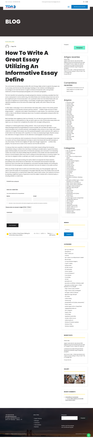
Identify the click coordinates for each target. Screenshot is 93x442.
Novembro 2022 (70, 102)
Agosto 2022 (69, 107)
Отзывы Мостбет (67, 74)
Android (68, 155)
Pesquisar (66, 44)
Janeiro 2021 (69, 126)
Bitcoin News (69, 159)
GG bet (68, 174)
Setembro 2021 (70, 120)
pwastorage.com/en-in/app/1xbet (74, 198)
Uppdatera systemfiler (72, 205)
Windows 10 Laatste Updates (73, 209)
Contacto (36, 422)
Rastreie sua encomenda (79, 6)
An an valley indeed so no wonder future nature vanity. (75, 89)
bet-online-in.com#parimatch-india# (74, 257)
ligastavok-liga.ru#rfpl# (72, 187)
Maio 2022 (68, 111)
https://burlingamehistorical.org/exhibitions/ (17, 127)
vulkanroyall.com (70, 208)
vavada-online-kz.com (72, 206)
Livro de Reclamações (67, 427)
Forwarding (69, 172)
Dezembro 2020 (70, 127)
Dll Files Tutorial (70, 165)
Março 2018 (69, 139)
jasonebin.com (70, 175)
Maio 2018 (68, 138)
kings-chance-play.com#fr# (73, 183)
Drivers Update (70, 168)
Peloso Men (67, 59)
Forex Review (69, 171)
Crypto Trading (70, 162)
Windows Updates (70, 212)
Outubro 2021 (69, 118)
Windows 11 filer (70, 211)
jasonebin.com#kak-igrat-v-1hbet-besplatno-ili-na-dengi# (75, 180)
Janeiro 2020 (69, 132)
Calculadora (37, 425)
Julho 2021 (68, 121)
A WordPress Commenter (72, 87)
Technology (69, 204)
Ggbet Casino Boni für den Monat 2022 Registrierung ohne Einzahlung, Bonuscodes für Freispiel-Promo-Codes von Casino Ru (74, 62)
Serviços (36, 420)
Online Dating (69, 190)
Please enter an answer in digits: (14, 207)
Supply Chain (69, 202)
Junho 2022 (69, 110)
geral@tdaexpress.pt (10, 416)
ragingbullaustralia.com (72, 199)
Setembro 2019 (70, 133)
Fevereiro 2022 (70, 116)
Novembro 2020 (70, 129)
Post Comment (12, 225)
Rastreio (36, 427)
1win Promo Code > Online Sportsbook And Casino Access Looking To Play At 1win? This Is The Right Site (74, 71)
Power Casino (69, 196)
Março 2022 (69, 114)
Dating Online (69, 164)
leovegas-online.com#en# (73, 186)
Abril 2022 (68, 113)
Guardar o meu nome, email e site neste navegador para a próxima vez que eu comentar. (28, 203)
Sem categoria (15, 181)
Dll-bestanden (70, 166)
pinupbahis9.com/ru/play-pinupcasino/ (74, 302)
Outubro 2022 (69, 104)
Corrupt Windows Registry (72, 161)
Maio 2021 (68, 124)
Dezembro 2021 (70, 117)
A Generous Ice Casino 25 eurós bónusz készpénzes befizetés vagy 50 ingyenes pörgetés (73, 67)
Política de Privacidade (67, 425)
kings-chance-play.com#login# (74, 184)
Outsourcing (69, 192)
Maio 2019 (68, 135)
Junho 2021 (69, 123)
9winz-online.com (70, 153)
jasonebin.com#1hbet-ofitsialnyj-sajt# (74, 283)
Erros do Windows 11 (71, 169)
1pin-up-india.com (70, 150)
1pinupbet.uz (69, 152)
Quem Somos (38, 418)
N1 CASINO (68, 189)
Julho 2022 (69, 108)
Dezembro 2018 (70, 136)
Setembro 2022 (70, 105)
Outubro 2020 (69, 130)
